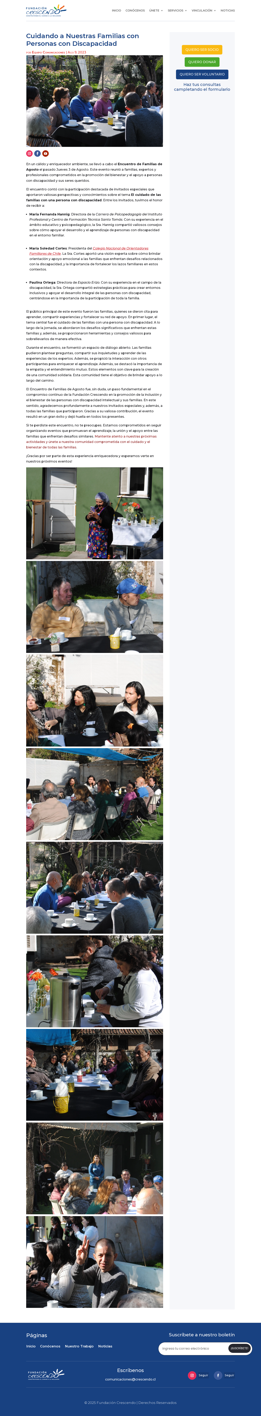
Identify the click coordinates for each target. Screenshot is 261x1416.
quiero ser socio (202, 50)
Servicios (175, 10)
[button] (94, 513)
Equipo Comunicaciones (48, 52)
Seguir (203, 1374)
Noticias (228, 10)
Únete (154, 10)
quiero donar (202, 62)
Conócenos (135, 10)
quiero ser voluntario (202, 74)
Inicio (116, 10)
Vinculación (202, 10)
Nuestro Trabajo (79, 1346)
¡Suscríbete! (239, 1348)
